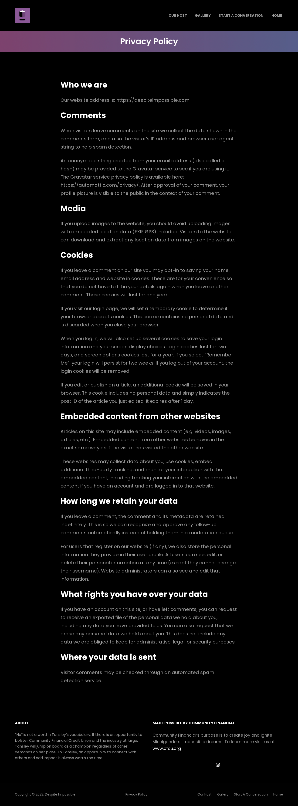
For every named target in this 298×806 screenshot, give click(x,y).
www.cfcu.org (166, 748)
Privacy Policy (136, 794)
